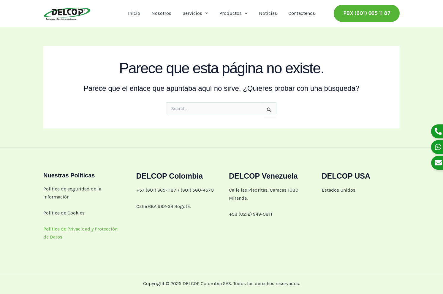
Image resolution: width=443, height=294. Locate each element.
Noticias (265, 13)
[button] (367, 13)
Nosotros (164, 13)
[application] (206, 13)
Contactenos (297, 13)
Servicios (196, 13)
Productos (233, 13)
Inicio (138, 13)
